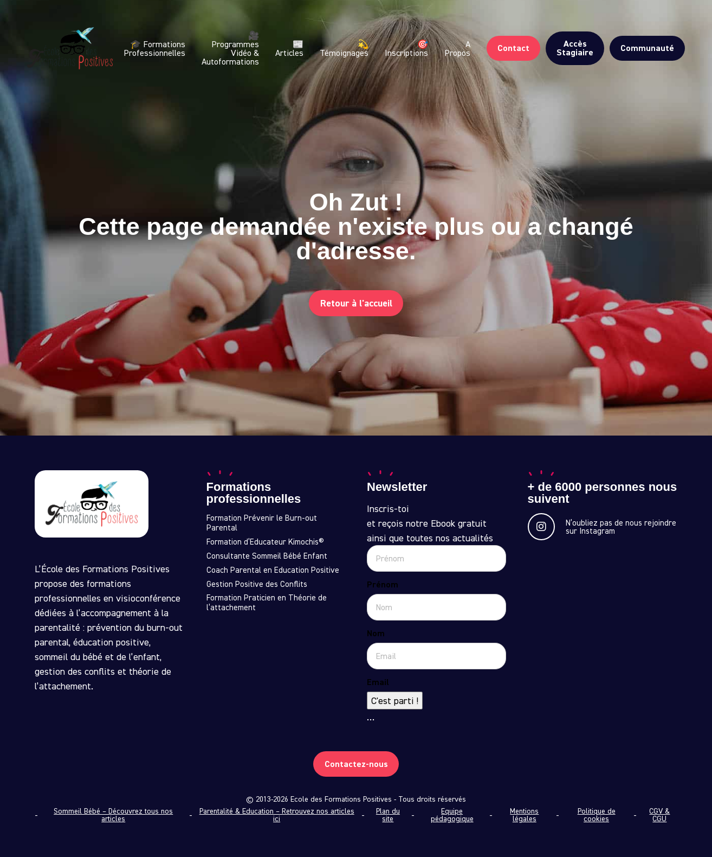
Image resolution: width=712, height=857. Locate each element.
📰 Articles (289, 48)
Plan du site (388, 814)
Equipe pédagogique (452, 814)
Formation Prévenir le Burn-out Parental (261, 523)
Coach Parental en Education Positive (272, 570)
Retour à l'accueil (356, 303)
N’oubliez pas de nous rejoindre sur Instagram (602, 526)
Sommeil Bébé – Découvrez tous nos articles (113, 814)
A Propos (457, 48)
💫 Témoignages (344, 48)
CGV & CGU (659, 814)
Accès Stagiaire (574, 48)
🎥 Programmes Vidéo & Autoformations (230, 48)
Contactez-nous (356, 763)
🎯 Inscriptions (406, 48)
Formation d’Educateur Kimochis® (265, 542)
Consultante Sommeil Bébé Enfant (266, 556)
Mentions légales (524, 814)
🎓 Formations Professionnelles (154, 48)
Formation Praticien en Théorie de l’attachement (266, 602)
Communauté (647, 48)
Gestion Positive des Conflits (256, 584)
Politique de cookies (597, 814)
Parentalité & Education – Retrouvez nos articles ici (276, 814)
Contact (513, 48)
